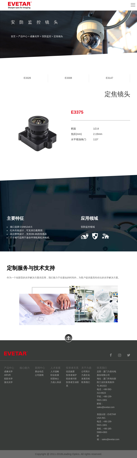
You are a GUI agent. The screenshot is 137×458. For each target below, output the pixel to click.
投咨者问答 (71, 378)
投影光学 (8, 378)
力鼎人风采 (55, 382)
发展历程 (85, 378)
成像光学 (34, 36)
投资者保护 (71, 375)
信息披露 (70, 371)
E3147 (109, 77)
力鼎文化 (85, 375)
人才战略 (54, 371)
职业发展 (54, 375)
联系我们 (85, 382)
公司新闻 (39, 375)
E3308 (68, 77)
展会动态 (39, 371)
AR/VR (7, 375)
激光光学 (8, 382)
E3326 (27, 77)
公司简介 (85, 371)
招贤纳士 (54, 378)
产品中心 (22, 36)
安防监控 (46, 36)
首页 (13, 36)
